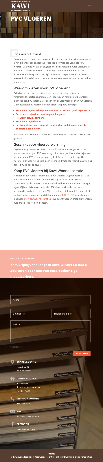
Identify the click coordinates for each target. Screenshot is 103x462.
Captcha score (16, 347)
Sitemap (51, 453)
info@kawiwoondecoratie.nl (38, 198)
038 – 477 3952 (69, 194)
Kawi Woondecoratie (26, 429)
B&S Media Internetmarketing (78, 457)
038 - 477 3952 (23, 403)
